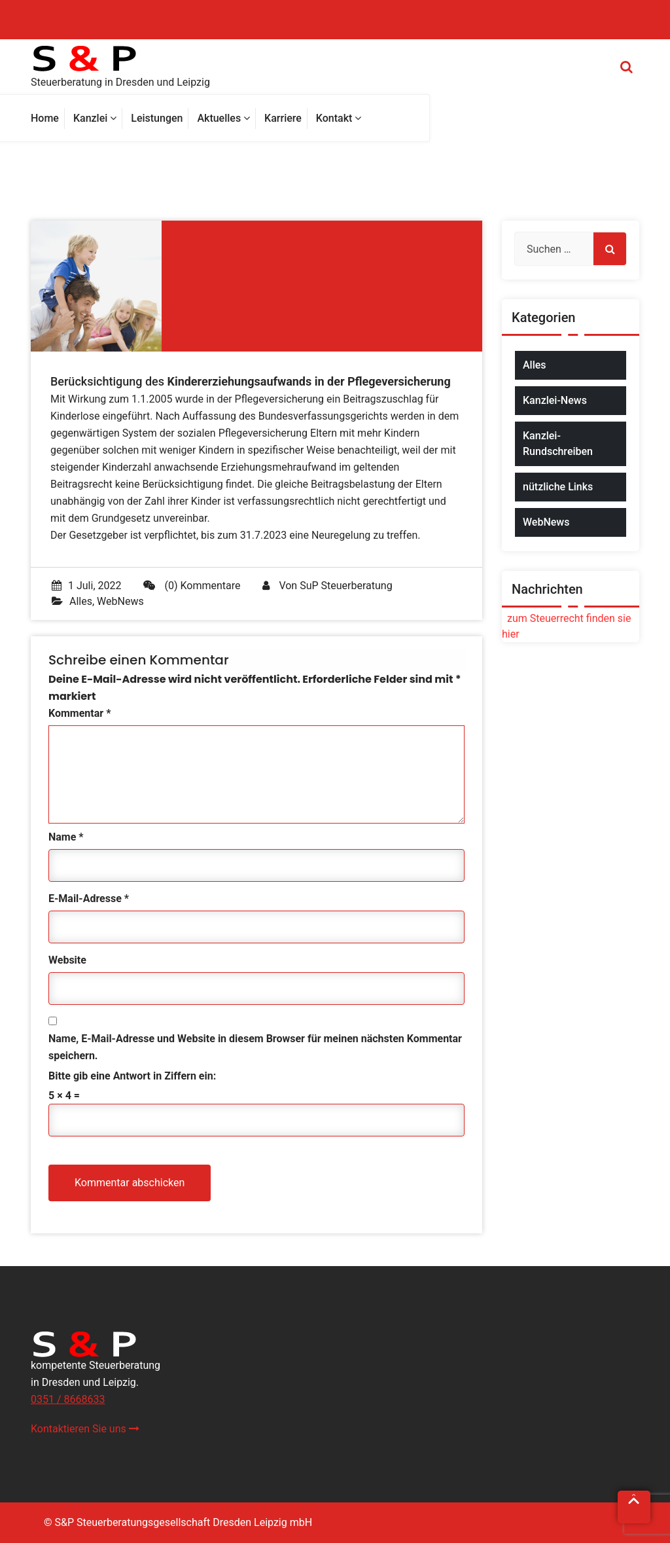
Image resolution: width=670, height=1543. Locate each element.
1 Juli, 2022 (86, 585)
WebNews (120, 601)
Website (67, 960)
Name (66, 837)
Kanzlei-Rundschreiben (558, 443)
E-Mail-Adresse (88, 898)
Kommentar (79, 713)
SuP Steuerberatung (346, 585)
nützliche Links (558, 487)
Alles (80, 601)
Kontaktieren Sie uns (85, 1429)
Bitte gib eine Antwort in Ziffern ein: (132, 1076)
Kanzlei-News (555, 400)
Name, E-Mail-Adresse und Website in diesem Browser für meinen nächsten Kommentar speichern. (255, 1047)
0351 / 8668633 (68, 1399)
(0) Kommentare (191, 585)
